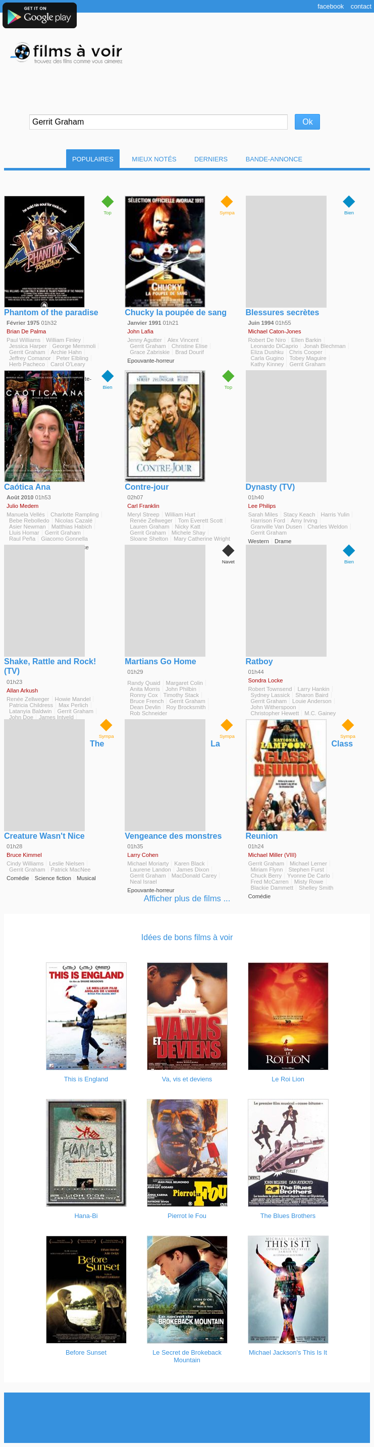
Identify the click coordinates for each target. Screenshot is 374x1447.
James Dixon (193, 869)
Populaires (93, 159)
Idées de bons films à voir (187, 937)
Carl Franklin (143, 506)
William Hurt (180, 514)
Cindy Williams (25, 863)
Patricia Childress (31, 705)
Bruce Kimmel (24, 855)
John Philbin (181, 689)
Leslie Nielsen (66, 863)
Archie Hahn (66, 352)
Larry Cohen (142, 855)
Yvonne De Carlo (308, 876)
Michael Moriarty (148, 863)
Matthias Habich (71, 527)
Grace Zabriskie (150, 352)
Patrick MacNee (71, 869)
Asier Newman (27, 527)
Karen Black (189, 863)
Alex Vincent (183, 340)
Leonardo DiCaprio (274, 346)
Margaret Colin (184, 683)
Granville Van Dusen (276, 527)
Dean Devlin (145, 707)
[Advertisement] (187, 1417)
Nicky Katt (187, 527)
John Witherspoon (273, 707)
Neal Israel (143, 882)
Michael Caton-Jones (274, 331)
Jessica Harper (28, 346)
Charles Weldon (327, 527)
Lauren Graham (149, 527)
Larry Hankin (313, 689)
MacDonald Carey (194, 876)
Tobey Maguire (307, 358)
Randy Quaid (143, 683)
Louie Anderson (312, 701)
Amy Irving (304, 520)
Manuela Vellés (26, 514)
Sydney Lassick (270, 695)
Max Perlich (73, 705)
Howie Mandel (73, 699)
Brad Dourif (189, 352)
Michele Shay (188, 533)
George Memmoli (74, 346)
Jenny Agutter (144, 340)
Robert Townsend (270, 689)
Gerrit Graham (27, 352)
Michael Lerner (308, 863)
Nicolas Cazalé (74, 520)
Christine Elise (190, 346)
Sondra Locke (265, 680)
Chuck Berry (266, 876)
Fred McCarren (270, 882)
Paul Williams (23, 340)
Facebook (330, 6)
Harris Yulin (334, 514)
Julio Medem (22, 506)
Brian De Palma (26, 331)
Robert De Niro (267, 340)
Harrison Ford (268, 520)
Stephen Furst (306, 869)
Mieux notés (154, 159)
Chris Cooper (306, 352)
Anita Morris (145, 689)
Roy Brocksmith (185, 707)
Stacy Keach (299, 514)
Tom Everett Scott (200, 520)
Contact (361, 6)
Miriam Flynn (267, 869)
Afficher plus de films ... (187, 898)
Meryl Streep (143, 514)
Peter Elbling (72, 358)
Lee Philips (262, 506)
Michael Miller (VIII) (272, 855)
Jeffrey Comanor (30, 358)
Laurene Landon (150, 869)
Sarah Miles (263, 514)
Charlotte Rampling (74, 514)
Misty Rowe (309, 882)
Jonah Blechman (324, 346)
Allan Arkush (22, 690)
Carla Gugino (267, 358)
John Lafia (140, 331)
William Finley (63, 340)
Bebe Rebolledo (29, 520)
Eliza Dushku (267, 352)
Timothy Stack (181, 695)
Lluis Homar (24, 533)
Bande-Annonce (274, 159)
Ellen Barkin (306, 340)
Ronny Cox (143, 695)
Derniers (211, 159)
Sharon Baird (311, 695)
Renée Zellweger (151, 520)
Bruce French (147, 701)
